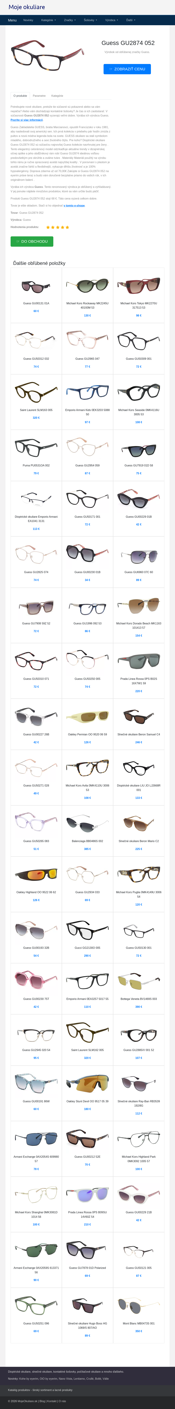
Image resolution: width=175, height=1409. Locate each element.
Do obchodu (34, 241)
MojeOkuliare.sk (27, 1401)
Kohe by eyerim (28, 1378)
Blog (42, 1401)
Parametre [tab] (39, 95)
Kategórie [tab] (57, 95)
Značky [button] (69, 20)
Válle (106, 1378)
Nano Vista (65, 1378)
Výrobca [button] (110, 20)
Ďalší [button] (129, 20)
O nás (62, 1401)
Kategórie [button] (47, 20)
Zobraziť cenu (129, 69)
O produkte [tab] (20, 95)
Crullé (90, 1378)
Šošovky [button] (89, 20)
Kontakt (51, 1401)
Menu (12, 20)
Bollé (98, 1378)
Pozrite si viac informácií (27, 120)
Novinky (28, 20)
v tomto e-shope (74, 205)
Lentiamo (79, 1378)
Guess (145, 52)
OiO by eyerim (48, 1378)
